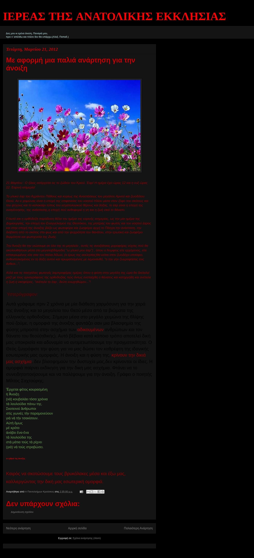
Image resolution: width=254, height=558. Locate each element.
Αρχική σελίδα (77, 528)
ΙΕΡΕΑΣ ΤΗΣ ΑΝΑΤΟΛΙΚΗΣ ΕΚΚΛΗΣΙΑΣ (114, 17)
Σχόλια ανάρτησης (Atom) (87, 538)
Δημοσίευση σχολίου (22, 512)
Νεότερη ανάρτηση (18, 528)
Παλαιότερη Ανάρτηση (138, 528)
